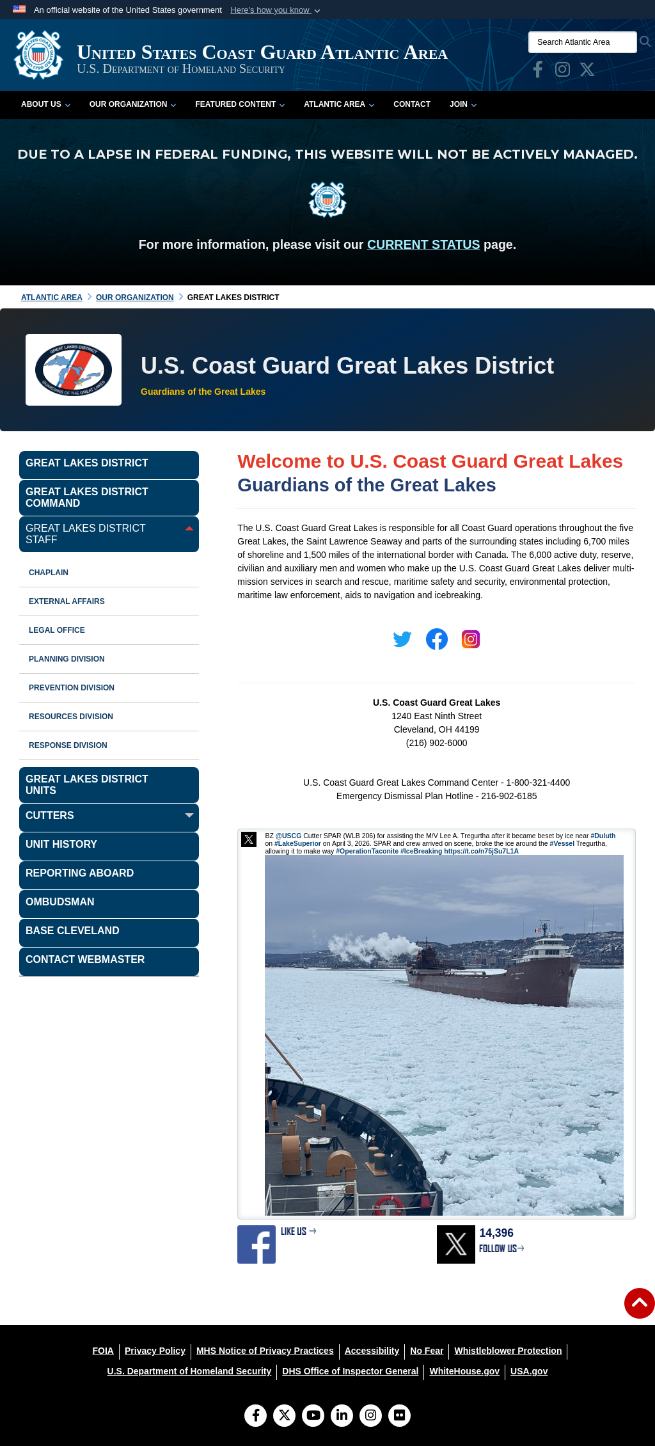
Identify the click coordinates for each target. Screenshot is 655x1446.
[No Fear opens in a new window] (426, 1351)
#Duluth (602, 835)
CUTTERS (50, 815)
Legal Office (57, 630)
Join (463, 104)
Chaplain (48, 572)
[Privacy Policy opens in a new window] (155, 1351)
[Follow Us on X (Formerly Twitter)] (284, 1416)
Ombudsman (60, 901)
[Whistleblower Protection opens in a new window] (508, 1351)
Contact (411, 104)
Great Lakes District (87, 462)
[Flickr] (399, 1416)
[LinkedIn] (342, 1416)
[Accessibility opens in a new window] (372, 1351)
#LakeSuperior (297, 843)
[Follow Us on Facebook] (255, 1416)
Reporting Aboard (80, 873)
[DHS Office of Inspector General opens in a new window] (350, 1371)
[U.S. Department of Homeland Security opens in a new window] (189, 1371)
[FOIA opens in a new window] (103, 1351)
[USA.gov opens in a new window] (529, 1371)
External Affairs (67, 601)
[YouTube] (313, 1416)
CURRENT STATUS (423, 244)
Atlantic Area (339, 104)
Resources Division (71, 716)
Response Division (68, 745)
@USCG (289, 835)
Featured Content (240, 104)
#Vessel (562, 843)
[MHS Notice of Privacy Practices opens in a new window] (265, 1351)
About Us (45, 104)
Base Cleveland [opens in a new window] (73, 930)
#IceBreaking (421, 851)
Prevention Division (71, 687)
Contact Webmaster (85, 959)
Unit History (61, 844)
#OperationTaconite (367, 851)
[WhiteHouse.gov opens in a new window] (464, 1371)
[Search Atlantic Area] (582, 42)
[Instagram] (370, 1416)
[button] (276, 10)
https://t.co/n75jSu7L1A (481, 851)
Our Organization (133, 104)
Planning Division (67, 659)
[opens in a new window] (538, 72)
